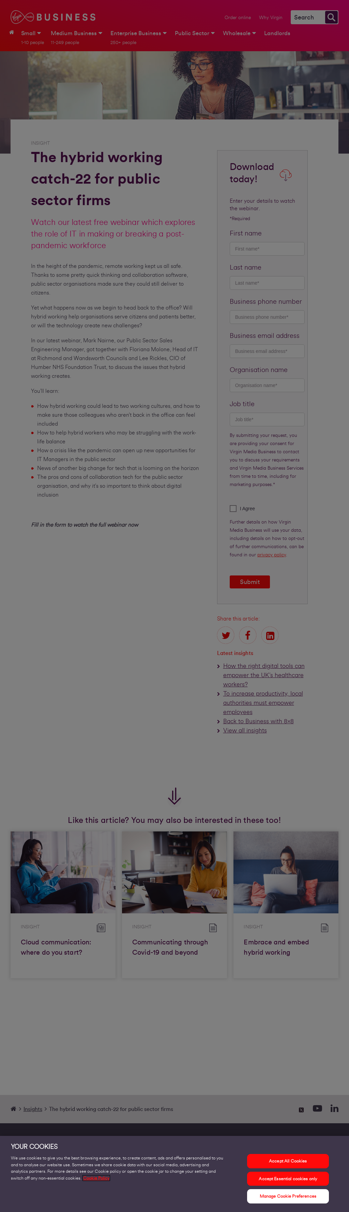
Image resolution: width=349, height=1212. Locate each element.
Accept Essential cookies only (288, 1182)
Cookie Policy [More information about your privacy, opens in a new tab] (96, 1182)
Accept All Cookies (288, 1165)
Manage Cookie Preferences (288, 1200)
